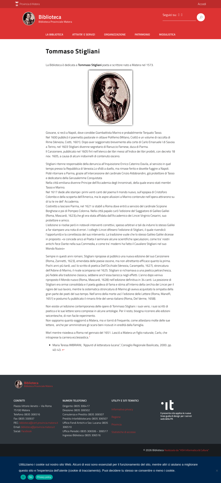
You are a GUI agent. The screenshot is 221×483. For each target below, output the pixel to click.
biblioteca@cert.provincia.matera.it (38, 421)
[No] (216, 469)
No (30, 475)
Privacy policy (44, 475)
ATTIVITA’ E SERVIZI (83, 33)
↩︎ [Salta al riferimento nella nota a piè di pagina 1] (63, 348)
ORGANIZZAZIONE (115, 33)
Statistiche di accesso (124, 430)
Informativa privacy (122, 408)
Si (23, 475)
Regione (116, 415)
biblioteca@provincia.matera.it (38, 425)
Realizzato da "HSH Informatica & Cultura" (186, 448)
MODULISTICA (167, 33)
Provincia (117, 423)
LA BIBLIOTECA (54, 33)
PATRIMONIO (142, 33)
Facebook (26, 429)
